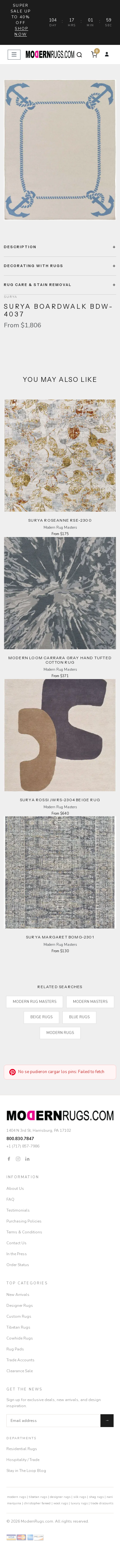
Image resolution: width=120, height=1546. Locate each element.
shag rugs (96, 1497)
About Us (15, 1188)
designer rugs (60, 1497)
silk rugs (79, 1497)
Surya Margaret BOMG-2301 (60, 937)
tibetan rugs (38, 1497)
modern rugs (16, 1497)
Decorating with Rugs (33, 266)
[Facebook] (8, 1158)
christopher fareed (37, 1503)
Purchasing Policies (24, 1221)
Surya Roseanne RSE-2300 (60, 520)
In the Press (16, 1253)
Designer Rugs (19, 1305)
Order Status (17, 1264)
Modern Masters (90, 1001)
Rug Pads (15, 1349)
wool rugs (60, 1503)
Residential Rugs (21, 1448)
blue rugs (79, 1017)
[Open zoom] (60, 150)
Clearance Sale (19, 1371)
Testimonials (18, 1210)
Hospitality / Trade (22, 1459)
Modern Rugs (60, 1032)
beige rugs (41, 1017)
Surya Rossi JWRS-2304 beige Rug (60, 799)
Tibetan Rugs (18, 1327)
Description (20, 247)
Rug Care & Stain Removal (38, 284)
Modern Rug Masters (34, 1001)
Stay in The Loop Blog (26, 1470)
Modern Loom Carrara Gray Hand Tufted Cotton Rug (60, 660)
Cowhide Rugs (19, 1338)
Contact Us (16, 1243)
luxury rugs (79, 1503)
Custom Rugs (18, 1316)
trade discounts (102, 1503)
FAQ (10, 1199)
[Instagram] (18, 1158)
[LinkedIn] (27, 1158)
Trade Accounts (20, 1360)
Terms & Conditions (24, 1232)
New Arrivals (17, 1294)
